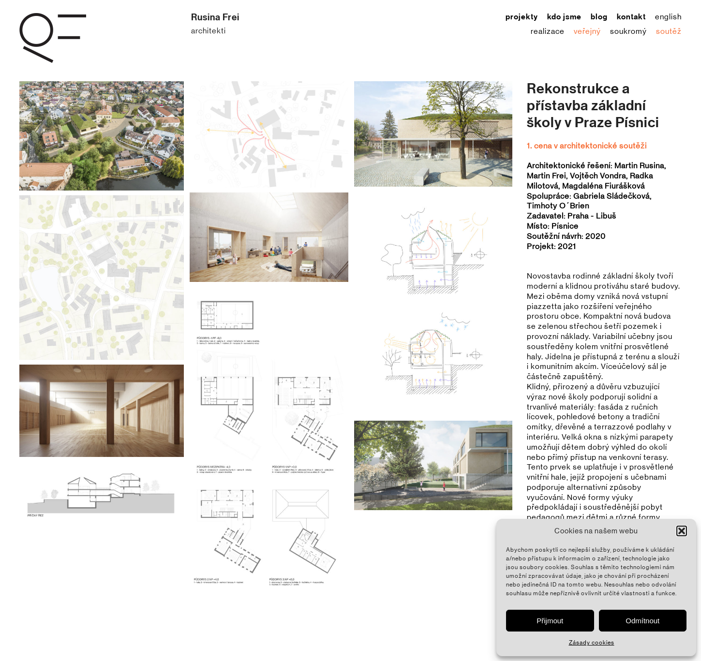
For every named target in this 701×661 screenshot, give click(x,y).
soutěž (669, 31)
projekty (522, 17)
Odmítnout (642, 621)
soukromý (628, 31)
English (668, 17)
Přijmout (550, 621)
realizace (548, 31)
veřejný (587, 31)
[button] (681, 531)
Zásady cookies (591, 643)
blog (599, 17)
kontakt (631, 17)
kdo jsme (564, 17)
